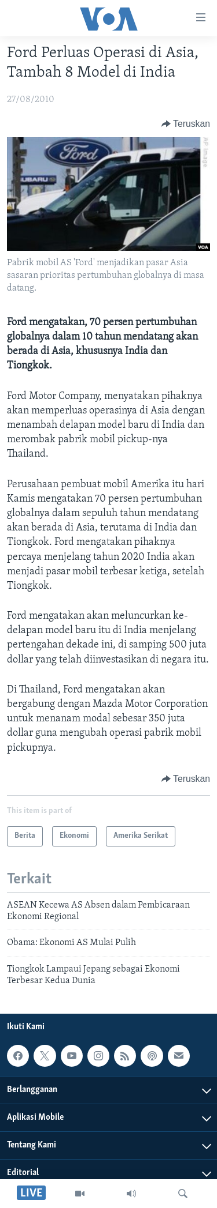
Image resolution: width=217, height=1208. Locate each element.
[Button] (185, 124)
